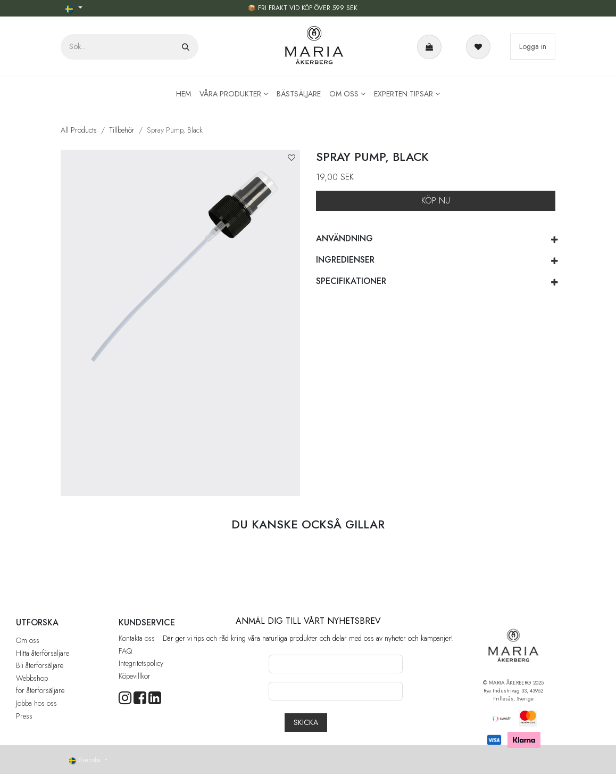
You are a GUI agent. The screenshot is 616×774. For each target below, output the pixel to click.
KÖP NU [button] (435, 200)
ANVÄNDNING (344, 238)
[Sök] (185, 47)
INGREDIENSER (345, 260)
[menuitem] (183, 94)
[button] (291, 158)
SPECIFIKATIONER (351, 281)
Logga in (532, 46)
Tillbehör (122, 130)
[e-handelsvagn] (431, 47)
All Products (79, 130)
